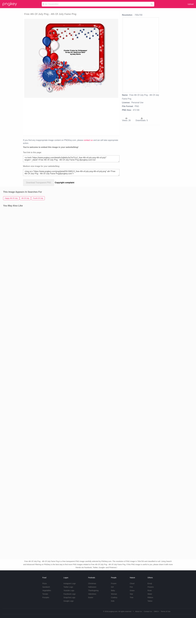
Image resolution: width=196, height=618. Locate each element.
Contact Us (148, 611)
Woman (114, 594)
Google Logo (69, 601)
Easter (90, 597)
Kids (112, 601)
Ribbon (150, 597)
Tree (131, 597)
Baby (113, 590)
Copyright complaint (64, 183)
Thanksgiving (93, 590)
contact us (88, 140)
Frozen (113, 583)
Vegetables (46, 590)
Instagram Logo (70, 583)
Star (131, 594)
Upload (191, 4)
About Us (138, 611)
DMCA (156, 611)
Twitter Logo (68, 587)
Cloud (132, 583)
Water (150, 594)
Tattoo (150, 601)
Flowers (151, 587)
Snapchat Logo (69, 597)
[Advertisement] (57, 116)
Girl (112, 587)
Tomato (45, 594)
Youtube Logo (69, 590)
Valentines (92, 594)
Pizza (44, 583)
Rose (150, 590)
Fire (131, 587)
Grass (132, 590)
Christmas (92, 583)
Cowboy (114, 597)
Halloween (92, 587)
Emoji (150, 583)
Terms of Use (165, 611)
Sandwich (46, 587)
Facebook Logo (70, 594)
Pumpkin (45, 597)
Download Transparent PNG (38, 183)
